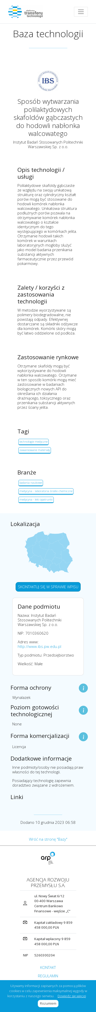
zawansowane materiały (34, 450)
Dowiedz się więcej (72, 996)
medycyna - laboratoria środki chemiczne (45, 491)
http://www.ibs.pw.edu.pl (39, 646)
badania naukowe (30, 482)
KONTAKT (48, 967)
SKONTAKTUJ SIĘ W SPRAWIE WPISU (48, 586)
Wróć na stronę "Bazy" (48, 839)
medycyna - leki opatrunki (36, 499)
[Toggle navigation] (81, 12)
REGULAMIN (48, 975)
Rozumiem (49, 1003)
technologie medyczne (33, 441)
